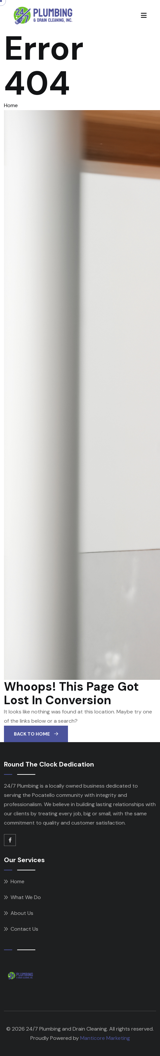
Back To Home (36, 734)
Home (11, 105)
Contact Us (24, 928)
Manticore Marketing (105, 1038)
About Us (22, 913)
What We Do (26, 897)
